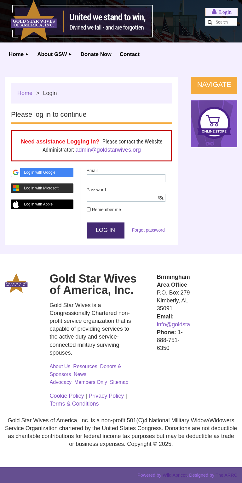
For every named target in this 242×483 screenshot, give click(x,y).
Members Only (90, 382)
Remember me (106, 209)
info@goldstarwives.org (186, 324)
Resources (85, 366)
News (80, 374)
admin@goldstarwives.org (108, 150)
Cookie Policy (67, 396)
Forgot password (148, 230)
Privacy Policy (106, 396)
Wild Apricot (175, 475)
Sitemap (119, 382)
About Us (60, 366)
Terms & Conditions (74, 404)
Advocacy (61, 382)
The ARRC (226, 475)
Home (24, 93)
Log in (221, 12)
